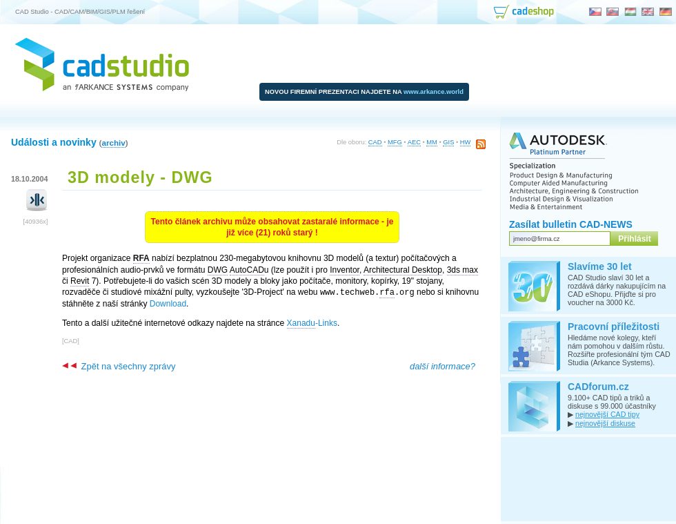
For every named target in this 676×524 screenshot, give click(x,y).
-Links (312, 323)
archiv (113, 142)
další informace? (442, 365)
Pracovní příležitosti (613, 326)
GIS (448, 142)
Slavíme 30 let (600, 266)
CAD (375, 142)
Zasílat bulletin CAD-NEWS (571, 224)
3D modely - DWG (140, 177)
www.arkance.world (434, 91)
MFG (395, 142)
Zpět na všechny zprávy (118, 365)
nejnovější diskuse (605, 423)
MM (431, 142)
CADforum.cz (598, 386)
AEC (414, 142)
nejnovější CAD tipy (607, 414)
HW (465, 142)
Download (168, 303)
